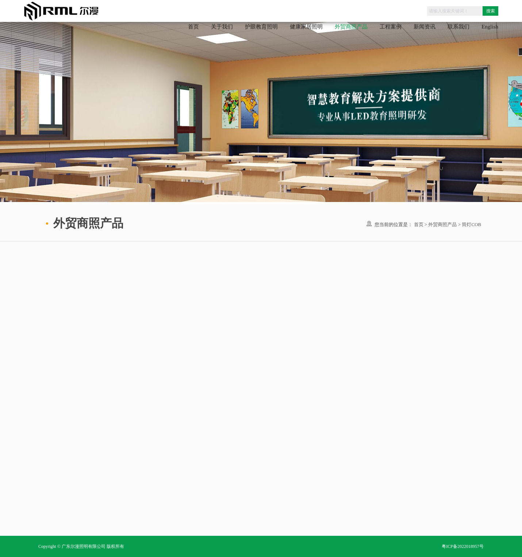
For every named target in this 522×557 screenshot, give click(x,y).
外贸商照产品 (442, 224)
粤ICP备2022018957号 (463, 546)
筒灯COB (471, 224)
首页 (193, 27)
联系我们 (458, 27)
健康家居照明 (306, 27)
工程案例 (391, 27)
